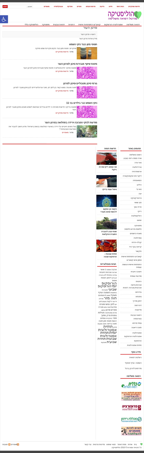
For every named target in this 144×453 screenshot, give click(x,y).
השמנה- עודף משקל (133, 363)
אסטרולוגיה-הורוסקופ (113, 24)
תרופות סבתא (90, 6)
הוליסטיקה (116, 447)
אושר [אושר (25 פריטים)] (102, 269)
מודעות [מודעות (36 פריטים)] (113, 307)
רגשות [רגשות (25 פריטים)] (114, 321)
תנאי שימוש (111, 444)
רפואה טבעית (59, 24)
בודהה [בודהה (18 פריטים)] (114, 275)
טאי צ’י (139, 189)
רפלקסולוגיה (136, 216)
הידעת (102, 6)
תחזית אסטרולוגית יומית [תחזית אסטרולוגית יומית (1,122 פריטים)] (107, 329)
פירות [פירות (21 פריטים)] (115, 313)
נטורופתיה (137, 319)
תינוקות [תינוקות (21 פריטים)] (103, 342)
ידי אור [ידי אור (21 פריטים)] (114, 301)
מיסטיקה (45, 24)
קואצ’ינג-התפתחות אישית (89, 24)
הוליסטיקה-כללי (31, 24)
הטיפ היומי (120, 6)
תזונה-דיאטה (136, 327)
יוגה (140, 194)
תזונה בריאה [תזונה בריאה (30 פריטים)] (112, 324)
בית (135, 444)
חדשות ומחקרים (134, 6)
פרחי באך (138, 207)
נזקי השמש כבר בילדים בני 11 (81, 103)
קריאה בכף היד (135, 247)
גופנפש (139, 296)
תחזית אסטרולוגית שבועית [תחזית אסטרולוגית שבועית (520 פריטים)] (108, 336)
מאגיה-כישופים (136, 233)
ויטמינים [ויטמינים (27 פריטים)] (101, 295)
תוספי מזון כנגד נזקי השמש (83, 44)
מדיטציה (138, 310)
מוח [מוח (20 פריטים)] (108, 307)
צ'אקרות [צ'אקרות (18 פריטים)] (109, 318)
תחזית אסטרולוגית (134, 345)
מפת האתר (121, 444)
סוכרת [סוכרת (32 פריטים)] (101, 307)
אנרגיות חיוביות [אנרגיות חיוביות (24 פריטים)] (105, 272)
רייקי (140, 211)
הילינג (139, 185)
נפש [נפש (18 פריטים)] (105, 307)
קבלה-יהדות (137, 242)
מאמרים (46, 6)
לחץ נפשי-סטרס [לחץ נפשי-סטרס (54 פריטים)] (106, 304)
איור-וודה (138, 163)
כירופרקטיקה (136, 198)
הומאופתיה (137, 180)
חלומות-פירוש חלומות (133, 229)
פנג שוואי (138, 202)
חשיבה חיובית (136, 272)
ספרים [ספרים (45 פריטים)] (114, 310)
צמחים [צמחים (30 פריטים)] (103, 318)
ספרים (79, 6)
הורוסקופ (138, 341)
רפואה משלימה (133, 24)
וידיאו (110, 6)
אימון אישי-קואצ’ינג (134, 260)
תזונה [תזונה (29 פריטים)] (101, 321)
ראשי (93, 34)
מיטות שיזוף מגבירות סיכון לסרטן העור (77, 64)
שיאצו (139, 220)
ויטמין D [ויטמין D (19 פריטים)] (107, 295)
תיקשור (139, 251)
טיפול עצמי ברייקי (109, 189)
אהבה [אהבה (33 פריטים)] (114, 269)
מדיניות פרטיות (99, 444)
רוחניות (71, 24)
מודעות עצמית (136, 276)
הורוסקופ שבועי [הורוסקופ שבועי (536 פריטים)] (107, 287)
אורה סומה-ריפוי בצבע (133, 158)
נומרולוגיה (138, 238)
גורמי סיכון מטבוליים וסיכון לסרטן (80, 83)
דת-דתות (138, 305)
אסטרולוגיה (137, 333)
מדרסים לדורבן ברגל (133, 368)
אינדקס (69, 6)
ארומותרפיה (137, 171)
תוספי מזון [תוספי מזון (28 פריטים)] (107, 321)
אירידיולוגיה (137, 167)
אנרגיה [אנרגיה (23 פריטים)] (114, 272)
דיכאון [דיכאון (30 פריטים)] (109, 278)
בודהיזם (138, 292)
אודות (130, 444)
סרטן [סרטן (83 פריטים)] (108, 309)
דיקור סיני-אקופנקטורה (132, 176)
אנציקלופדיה (58, 6)
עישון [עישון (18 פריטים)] (103, 310)
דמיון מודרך (137, 301)
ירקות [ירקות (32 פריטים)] (109, 301)
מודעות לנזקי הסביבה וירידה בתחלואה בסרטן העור (71, 122)
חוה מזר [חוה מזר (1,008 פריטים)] (110, 298)
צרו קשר (87, 444)
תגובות (5, 444)
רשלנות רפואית (135, 357)
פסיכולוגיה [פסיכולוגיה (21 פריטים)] (108, 313)
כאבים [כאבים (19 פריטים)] (104, 301)
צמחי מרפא (137, 323)
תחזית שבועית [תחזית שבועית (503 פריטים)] (107, 340)
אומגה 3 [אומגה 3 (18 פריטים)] (108, 269)
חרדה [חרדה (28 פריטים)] (101, 299)
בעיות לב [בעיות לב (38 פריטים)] (108, 275)
